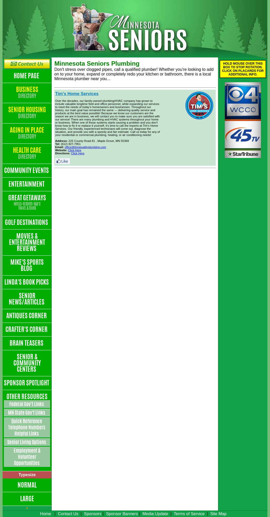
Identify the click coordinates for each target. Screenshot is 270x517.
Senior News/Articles (27, 298)
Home (45, 514)
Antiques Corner (27, 315)
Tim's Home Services (76, 93)
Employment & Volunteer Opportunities (27, 457)
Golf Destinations (27, 222)
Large (27, 498)
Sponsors (93, 514)
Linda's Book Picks (27, 282)
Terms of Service (189, 514)
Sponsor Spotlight (27, 382)
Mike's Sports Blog (27, 265)
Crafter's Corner (27, 329)
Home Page (27, 75)
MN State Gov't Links (27, 412)
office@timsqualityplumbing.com (85, 147)
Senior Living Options (27, 442)
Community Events (27, 170)
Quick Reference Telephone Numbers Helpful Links (27, 427)
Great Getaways (27, 202)
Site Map (218, 514)
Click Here (74, 150)
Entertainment (27, 184)
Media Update (155, 514)
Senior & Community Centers (27, 363)
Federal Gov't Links (27, 404)
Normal (27, 485)
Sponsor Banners (122, 514)
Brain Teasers (27, 343)
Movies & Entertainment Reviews (27, 242)
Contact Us (68, 514)
